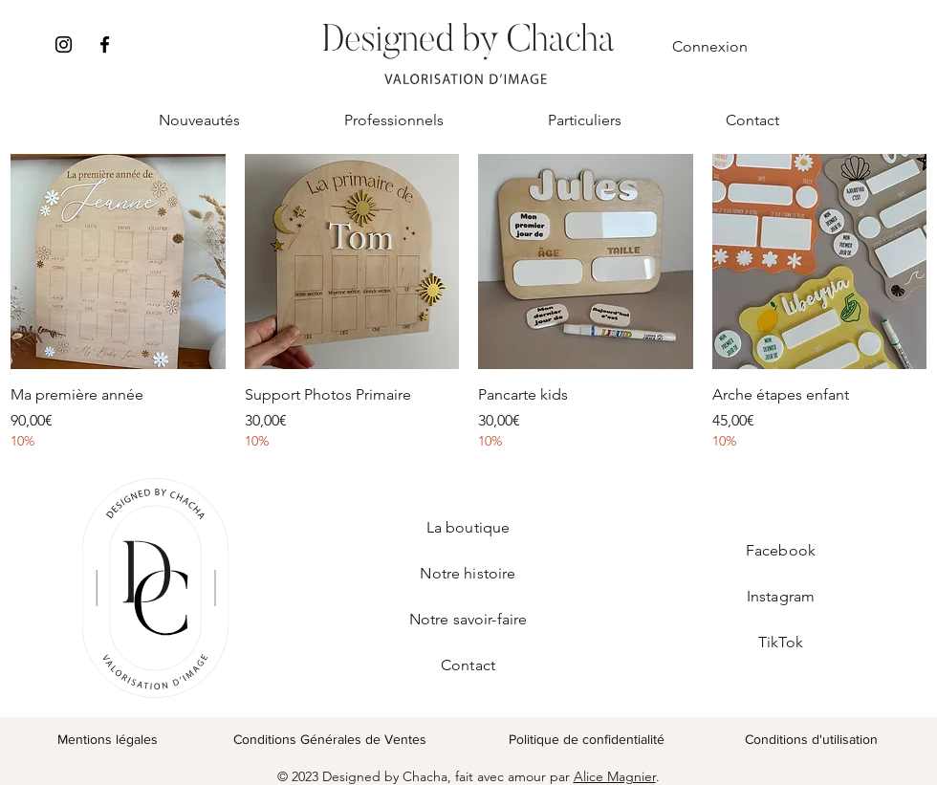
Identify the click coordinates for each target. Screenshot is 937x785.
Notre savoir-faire (468, 619)
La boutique (468, 527)
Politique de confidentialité (587, 739)
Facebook (781, 550)
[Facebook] (105, 44)
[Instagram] (64, 44)
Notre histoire (467, 573)
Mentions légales (107, 739)
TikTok (780, 642)
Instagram (781, 596)
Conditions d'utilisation (811, 739)
